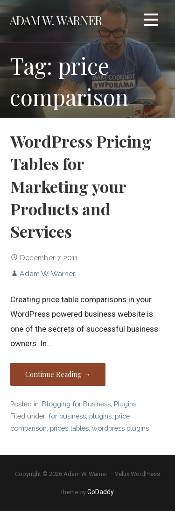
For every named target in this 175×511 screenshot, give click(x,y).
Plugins (125, 404)
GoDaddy (100, 492)
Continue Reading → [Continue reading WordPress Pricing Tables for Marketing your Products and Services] (58, 374)
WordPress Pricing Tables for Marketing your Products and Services (81, 186)
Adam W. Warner (55, 20)
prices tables (69, 428)
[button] (151, 21)
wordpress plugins (120, 428)
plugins (100, 416)
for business (67, 416)
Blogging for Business (76, 404)
